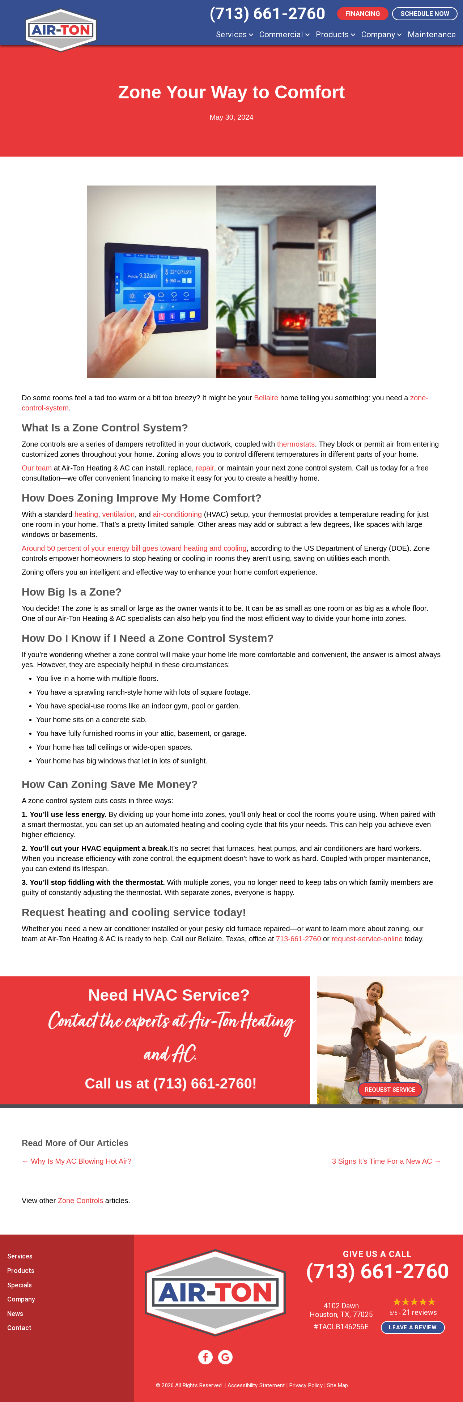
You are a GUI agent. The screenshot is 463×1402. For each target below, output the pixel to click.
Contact (19, 1327)
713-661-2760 (298, 939)
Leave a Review (413, 1327)
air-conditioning (177, 514)
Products (332, 34)
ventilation (118, 514)
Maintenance (432, 34)
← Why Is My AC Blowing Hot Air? (76, 1161)
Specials (19, 1285)
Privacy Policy (306, 1385)
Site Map (337, 1385)
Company (378, 34)
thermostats (296, 444)
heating (86, 514)
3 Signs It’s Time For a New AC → (386, 1161)
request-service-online (367, 939)
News (15, 1313)
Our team (37, 468)
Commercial (281, 34)
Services (231, 34)
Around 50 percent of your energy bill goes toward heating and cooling (134, 548)
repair (205, 468)
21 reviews (419, 1312)
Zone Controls (80, 1201)
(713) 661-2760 (202, 1083)
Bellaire (266, 398)
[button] (251, 34)
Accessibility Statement (256, 1385)
